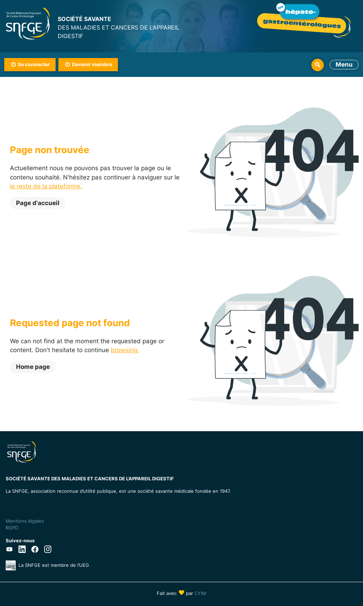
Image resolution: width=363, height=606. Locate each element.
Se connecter (34, 64)
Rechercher (317, 65)
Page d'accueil (37, 203)
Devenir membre (92, 64)
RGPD (12, 528)
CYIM (200, 593)
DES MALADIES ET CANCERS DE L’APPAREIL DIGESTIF (120, 27)
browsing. (125, 350)
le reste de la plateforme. (46, 186)
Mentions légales (25, 521)
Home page (33, 366)
